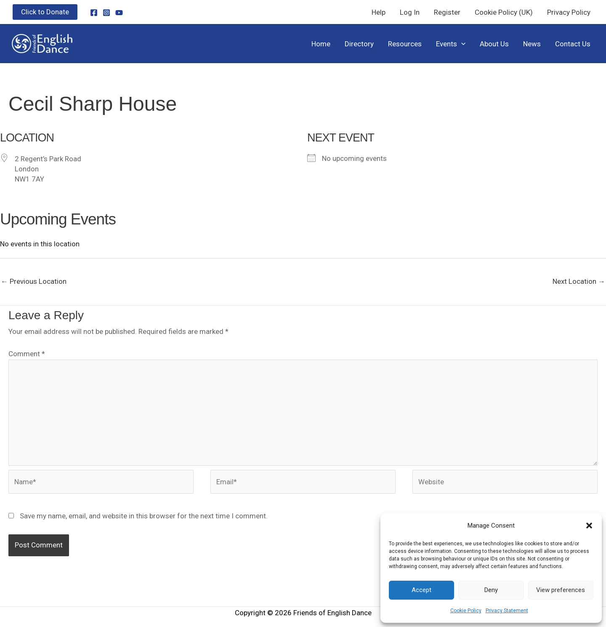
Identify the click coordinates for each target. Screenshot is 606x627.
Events (450, 43)
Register (447, 12)
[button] (589, 525)
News (532, 44)
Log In (410, 12)
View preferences (560, 590)
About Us (494, 44)
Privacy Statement (507, 611)
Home (320, 44)
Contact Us (572, 44)
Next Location (579, 281)
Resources (405, 44)
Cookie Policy (465, 611)
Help (378, 12)
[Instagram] (106, 12)
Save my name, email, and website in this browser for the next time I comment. (144, 516)
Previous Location (33, 281)
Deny (491, 590)
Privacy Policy (568, 12)
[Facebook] (94, 12)
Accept (421, 590)
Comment (26, 354)
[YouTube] (119, 12)
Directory (359, 44)
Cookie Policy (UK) (504, 12)
